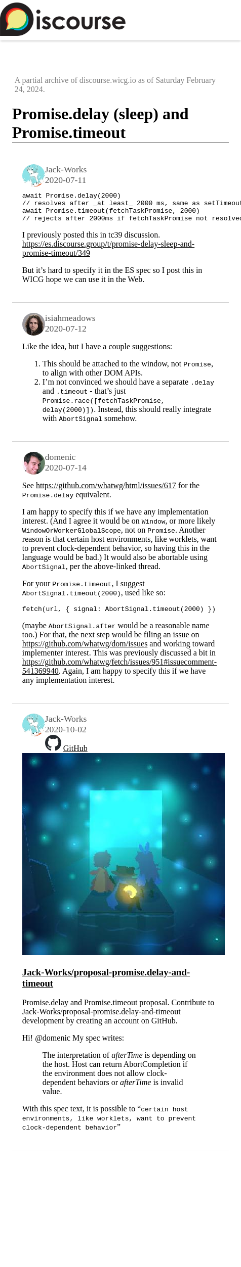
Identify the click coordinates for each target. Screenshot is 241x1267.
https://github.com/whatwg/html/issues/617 (106, 491)
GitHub (75, 756)
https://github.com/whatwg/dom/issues (85, 651)
